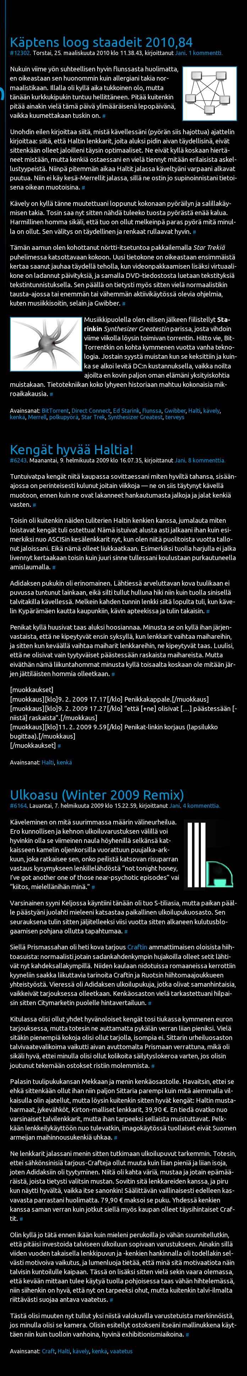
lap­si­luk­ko (203, 727)
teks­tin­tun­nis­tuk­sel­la (40, 285)
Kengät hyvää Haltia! (71, 449)
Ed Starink (126, 410)
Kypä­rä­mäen (36, 611)
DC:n (140, 366)
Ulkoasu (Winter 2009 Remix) (97, 794)
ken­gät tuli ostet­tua (65, 530)
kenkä (17, 417)
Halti (194, 410)
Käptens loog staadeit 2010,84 (101, 41)
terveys (175, 417)
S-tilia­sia (166, 903)
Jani (180, 53)
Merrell (37, 417)
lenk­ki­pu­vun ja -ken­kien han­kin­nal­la (131, 1253)
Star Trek (93, 417)
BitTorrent (55, 410)
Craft (48, 1351)
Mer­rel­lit (92, 178)
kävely (211, 410)
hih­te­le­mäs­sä (213, 1281)
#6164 (18, 805)
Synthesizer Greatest (135, 417)
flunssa (151, 410)
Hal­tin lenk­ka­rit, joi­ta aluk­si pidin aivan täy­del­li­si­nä (140, 141)
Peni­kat (21, 627)
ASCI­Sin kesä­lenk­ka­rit (79, 539)
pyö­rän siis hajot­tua (178, 132)
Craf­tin (137, 947)
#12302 (20, 53)
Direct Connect (91, 410)
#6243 (18, 460)
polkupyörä (63, 417)
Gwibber (175, 410)
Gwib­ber (106, 303)
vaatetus (121, 1351)
